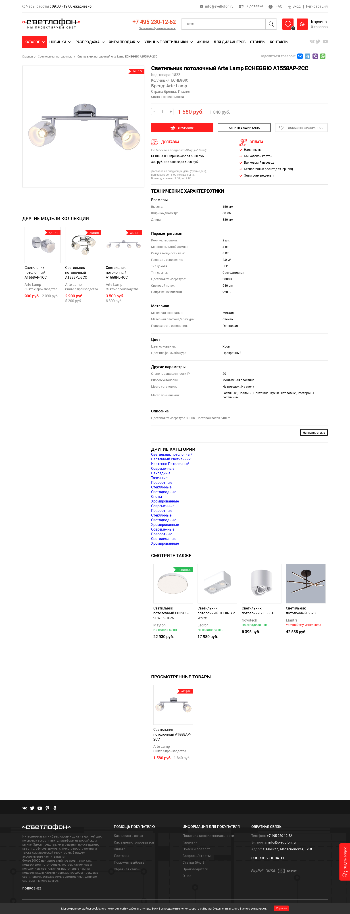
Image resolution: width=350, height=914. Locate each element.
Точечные (159, 477)
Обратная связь (127, 869)
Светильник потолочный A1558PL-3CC (76, 272)
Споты (156, 496)
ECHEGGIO (179, 80)
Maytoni (160, 625)
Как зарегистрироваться (134, 842)
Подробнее (31, 888)
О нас (187, 875)
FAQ (275, 6)
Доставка (251, 6)
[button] (344, 862)
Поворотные (161, 482)
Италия (184, 91)
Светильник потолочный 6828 (301, 610)
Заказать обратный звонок (157, 28)
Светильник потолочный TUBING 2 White (216, 613)
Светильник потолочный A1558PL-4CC (117, 272)
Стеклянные (161, 487)
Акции (203, 41)
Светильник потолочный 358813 (258, 610)
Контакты (279, 41)
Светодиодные (163, 491)
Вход (295, 6)
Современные (162, 468)
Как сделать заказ (128, 835)
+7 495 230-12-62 (154, 21)
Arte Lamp (33, 284)
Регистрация (317, 6)
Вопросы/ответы (197, 855)
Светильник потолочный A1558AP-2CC (172, 734)
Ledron (203, 625)
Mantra (292, 620)
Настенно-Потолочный (170, 463)
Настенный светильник (170, 459)
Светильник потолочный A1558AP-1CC (36, 272)
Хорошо (281, 908)
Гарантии (190, 842)
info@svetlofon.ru (219, 6)
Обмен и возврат (196, 849)
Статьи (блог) (193, 862)
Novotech (249, 620)
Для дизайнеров (230, 41)
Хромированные (165, 501)
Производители (195, 869)
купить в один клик (244, 128)
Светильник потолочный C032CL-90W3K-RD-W (170, 613)
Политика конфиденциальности (208, 835)
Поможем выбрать (129, 862)
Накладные (160, 473)
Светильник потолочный (171, 454)
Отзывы (257, 41)
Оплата (119, 849)
